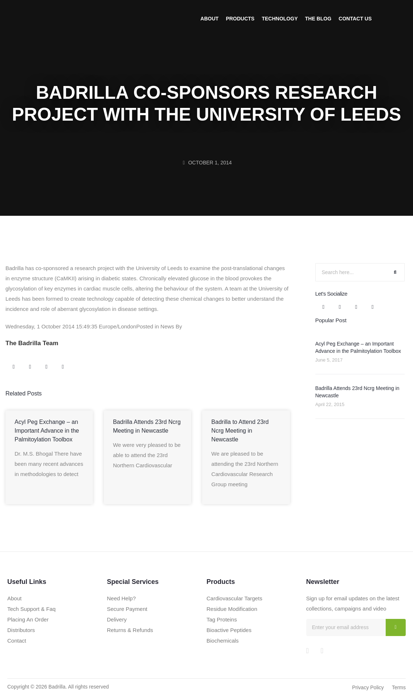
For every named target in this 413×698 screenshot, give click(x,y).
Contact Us (355, 19)
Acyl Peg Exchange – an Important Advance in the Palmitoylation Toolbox (47, 430)
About (209, 19)
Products (240, 19)
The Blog (318, 19)
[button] (13, 367)
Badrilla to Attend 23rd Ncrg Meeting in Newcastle (239, 430)
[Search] (395, 272)
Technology (280, 19)
